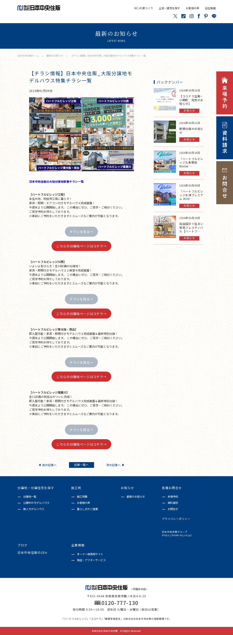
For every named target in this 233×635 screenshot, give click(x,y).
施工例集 (82, 496)
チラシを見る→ (81, 231)
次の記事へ (115, 465)
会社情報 (210, 8)
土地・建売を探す (169, 8)
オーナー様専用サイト (90, 554)
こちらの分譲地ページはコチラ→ (81, 246)
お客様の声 (192, 8)
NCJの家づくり (143, 8)
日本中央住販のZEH (32, 552)
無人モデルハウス (33, 509)
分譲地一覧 (29, 496)
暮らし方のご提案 (87, 509)
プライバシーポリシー (176, 519)
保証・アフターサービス (91, 560)
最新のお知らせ (55, 55)
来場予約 (173, 496)
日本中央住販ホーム (28, 55)
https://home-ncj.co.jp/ (177, 535)
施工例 (76, 488)
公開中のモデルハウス (36, 503)
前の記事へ (48, 465)
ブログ (22, 545)
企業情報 (78, 545)
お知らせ (127, 488)
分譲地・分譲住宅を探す (35, 488)
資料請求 (173, 503)
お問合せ (173, 509)
